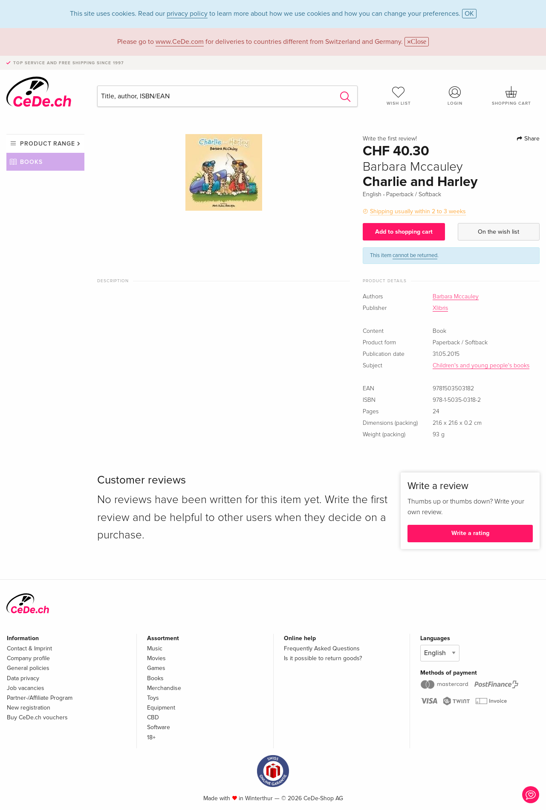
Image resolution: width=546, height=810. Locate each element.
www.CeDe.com (180, 41)
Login (455, 96)
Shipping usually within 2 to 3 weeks (418, 211)
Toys (153, 697)
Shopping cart (511, 96)
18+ (151, 737)
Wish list (398, 96)
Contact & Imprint (29, 648)
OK (469, 13)
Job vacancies (25, 688)
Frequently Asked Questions (322, 648)
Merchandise (164, 688)
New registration (28, 707)
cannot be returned (415, 255)
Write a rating (470, 533)
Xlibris (440, 308)
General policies (28, 668)
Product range (47, 143)
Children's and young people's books (481, 366)
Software (158, 727)
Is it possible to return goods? (323, 658)
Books (31, 162)
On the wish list (498, 231)
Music (154, 648)
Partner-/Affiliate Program (39, 697)
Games (156, 668)
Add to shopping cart (404, 231)
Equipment (161, 707)
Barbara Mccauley (456, 297)
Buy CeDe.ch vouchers (37, 717)
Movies (156, 658)
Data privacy (23, 678)
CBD (153, 717)
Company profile (28, 658)
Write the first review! (390, 139)
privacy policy (187, 13)
